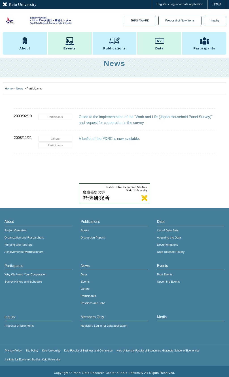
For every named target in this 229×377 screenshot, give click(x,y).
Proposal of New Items (180, 21)
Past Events (164, 271)
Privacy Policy (13, 347)
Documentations (167, 242)
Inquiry (215, 21)
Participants (204, 45)
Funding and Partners (18, 242)
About (24, 45)
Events (70, 45)
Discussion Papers (93, 234)
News (85, 263)
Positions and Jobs (93, 300)
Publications (114, 45)
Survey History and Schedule (23, 279)
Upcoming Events (168, 279)
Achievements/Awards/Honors (23, 249)
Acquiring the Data (169, 234)
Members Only (92, 314)
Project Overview (15, 227)
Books (85, 227)
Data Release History (170, 249)
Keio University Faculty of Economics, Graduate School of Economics (158, 347)
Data (159, 45)
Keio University (51, 347)
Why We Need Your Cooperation (25, 271)
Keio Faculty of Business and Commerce (88, 347)
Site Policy (32, 347)
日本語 (217, 4)
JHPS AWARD (140, 21)
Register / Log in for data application (180, 4)
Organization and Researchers (24, 234)
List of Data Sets (167, 227)
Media (162, 314)
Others (55, 137)
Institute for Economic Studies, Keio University (32, 356)
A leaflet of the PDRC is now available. (109, 139)
